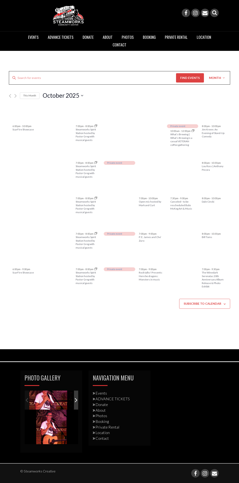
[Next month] (15, 96)
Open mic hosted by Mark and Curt (150, 203)
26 (15, 262)
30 (79, 119)
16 (142, 191)
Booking (149, 37)
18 (205, 191)
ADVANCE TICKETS (61, 37)
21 (79, 226)
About (108, 37)
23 (142, 226)
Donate (88, 37)
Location (204, 37)
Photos (128, 37)
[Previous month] (10, 96)
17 (173, 191)
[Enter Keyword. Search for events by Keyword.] (92, 78)
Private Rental (176, 37)
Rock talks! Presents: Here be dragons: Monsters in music (151, 276)
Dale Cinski (208, 201)
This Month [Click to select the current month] (29, 95)
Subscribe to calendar (202, 303)
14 (79, 191)
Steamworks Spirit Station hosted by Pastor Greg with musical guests (86, 135)
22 (110, 226)
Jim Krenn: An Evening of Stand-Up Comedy (213, 133)
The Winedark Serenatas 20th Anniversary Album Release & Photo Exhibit (213, 279)
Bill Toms (207, 237)
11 (205, 155)
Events (33, 37)
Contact (119, 44)
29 (110, 262)
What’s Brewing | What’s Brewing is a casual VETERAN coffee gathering (181, 139)
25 (205, 226)
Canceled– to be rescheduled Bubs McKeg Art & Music (181, 205)
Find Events (190, 78)
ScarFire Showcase (23, 129)
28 (15, 119)
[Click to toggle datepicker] (63, 95)
